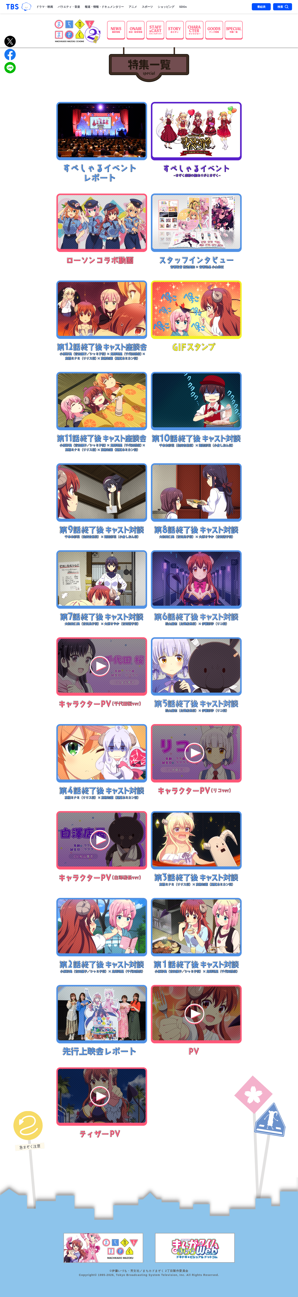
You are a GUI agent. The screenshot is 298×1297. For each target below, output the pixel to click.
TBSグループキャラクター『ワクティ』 (26, 7)
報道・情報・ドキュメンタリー (104, 6)
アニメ (133, 6)
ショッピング (166, 6)
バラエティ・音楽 (69, 6)
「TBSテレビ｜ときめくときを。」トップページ (12, 6)
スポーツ (147, 6)
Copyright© (88, 1275)
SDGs (183, 6)
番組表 (261, 6)
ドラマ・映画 (44, 6)
